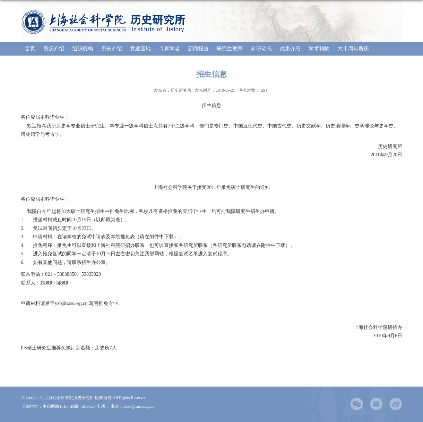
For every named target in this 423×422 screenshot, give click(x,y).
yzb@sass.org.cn (71, 303)
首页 (30, 48)
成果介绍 (290, 48)
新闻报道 (198, 48)
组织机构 (82, 48)
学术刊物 (319, 48)
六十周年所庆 (353, 48)
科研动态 (261, 48)
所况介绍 (53, 48)
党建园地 (140, 48)
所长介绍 (111, 48)
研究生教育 (230, 48)
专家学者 (169, 48)
